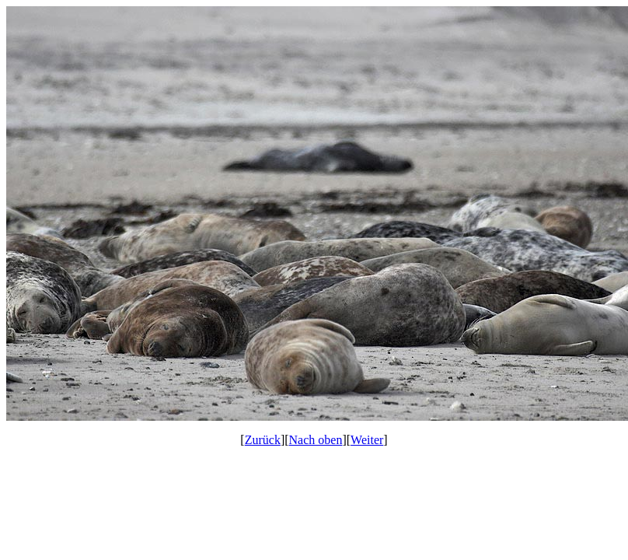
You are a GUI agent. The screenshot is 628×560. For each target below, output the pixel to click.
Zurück (263, 439)
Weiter (367, 439)
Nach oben (316, 439)
